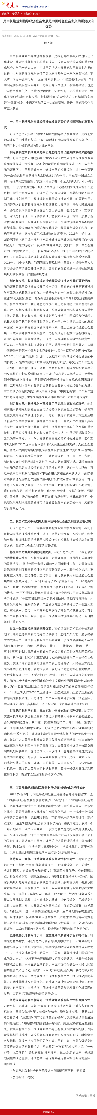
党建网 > (6, 13)
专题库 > (17, 13)
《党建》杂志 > (31, 13)
